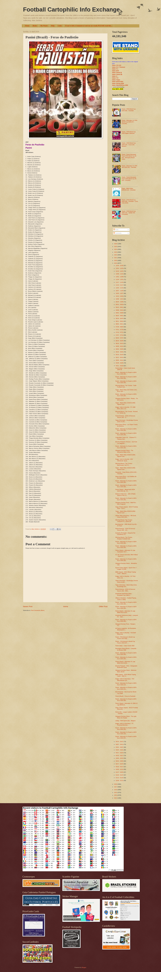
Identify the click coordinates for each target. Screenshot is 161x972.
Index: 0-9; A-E (116, 65)
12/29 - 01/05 (120, 265)
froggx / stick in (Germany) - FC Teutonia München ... (124, 724)
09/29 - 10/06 (120, 301)
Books (35, 26)
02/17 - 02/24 (120, 764)
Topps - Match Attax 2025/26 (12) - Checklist (128, 189)
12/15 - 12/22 (120, 271)
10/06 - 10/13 (120, 299)
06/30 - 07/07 (120, 338)
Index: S (114, 76)
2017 (115, 787)
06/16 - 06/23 (120, 343)
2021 (115, 257)
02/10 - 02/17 (120, 766)
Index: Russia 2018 (118, 83)
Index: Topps (116, 79)
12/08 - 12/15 (120, 274)
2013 (115, 798)
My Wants (44, 26)
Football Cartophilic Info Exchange (71, 9)
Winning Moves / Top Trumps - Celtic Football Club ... (125, 386)
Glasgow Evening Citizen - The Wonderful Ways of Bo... (124, 451)
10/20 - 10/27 (120, 293)
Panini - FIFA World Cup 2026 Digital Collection (129, 132)
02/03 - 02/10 (120, 769)
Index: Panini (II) (117, 74)
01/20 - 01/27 (120, 775)
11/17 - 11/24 (120, 282)
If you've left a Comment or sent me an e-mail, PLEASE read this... (88, 26)
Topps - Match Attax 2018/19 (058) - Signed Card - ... (125, 403)
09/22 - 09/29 (120, 304)
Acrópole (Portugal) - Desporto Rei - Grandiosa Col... (125, 533)
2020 (115, 260)
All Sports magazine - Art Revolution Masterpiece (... (125, 629)
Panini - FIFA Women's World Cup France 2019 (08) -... (125, 637)
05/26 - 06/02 (120, 352)
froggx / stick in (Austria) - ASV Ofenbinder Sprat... (124, 459)
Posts (115, 229)
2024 (115, 249)
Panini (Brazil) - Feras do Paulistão (125, 696)
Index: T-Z (115, 78)
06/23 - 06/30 (120, 340)
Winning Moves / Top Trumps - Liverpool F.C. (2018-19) (124, 520)
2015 (115, 792)
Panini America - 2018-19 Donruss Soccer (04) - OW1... (125, 590)
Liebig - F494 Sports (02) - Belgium (125, 720)
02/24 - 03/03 (120, 761)
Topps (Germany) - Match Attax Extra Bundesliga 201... (126, 585)
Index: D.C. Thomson (118, 67)
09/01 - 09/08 (120, 313)
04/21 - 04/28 (120, 365)
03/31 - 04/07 (120, 747)
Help (52, 26)
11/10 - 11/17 (120, 285)
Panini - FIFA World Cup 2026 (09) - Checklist (129, 109)
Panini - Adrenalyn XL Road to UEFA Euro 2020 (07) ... (125, 737)
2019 (115, 263)
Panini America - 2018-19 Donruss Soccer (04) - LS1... (125, 529)
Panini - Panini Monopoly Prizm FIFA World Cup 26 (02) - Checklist (129, 178)
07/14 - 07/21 (120, 332)
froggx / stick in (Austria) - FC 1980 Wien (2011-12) (125, 407)
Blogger (84, 967)
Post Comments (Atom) (37, 610)
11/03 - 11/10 (120, 288)
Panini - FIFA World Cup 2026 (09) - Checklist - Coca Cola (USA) (130, 201)
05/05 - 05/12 (120, 360)
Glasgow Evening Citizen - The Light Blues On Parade (125, 717)
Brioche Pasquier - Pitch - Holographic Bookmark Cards (126, 666)
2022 (115, 255)
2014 (115, 795)
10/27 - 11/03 (120, 290)
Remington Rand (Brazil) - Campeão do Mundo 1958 (125, 649)
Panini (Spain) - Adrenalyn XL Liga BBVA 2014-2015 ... (125, 611)
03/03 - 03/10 (120, 758)
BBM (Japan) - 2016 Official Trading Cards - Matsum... (125, 572)
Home (27, 26)
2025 (115, 246)
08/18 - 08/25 (120, 318)
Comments (117, 233)
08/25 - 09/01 (120, 315)
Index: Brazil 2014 (117, 81)
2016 (115, 789)
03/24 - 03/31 (120, 750)
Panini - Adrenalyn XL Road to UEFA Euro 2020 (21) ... (125, 688)
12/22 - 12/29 (120, 268)
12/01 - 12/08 (120, 276)
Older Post (103, 606)
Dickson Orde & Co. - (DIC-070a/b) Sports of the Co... (125, 494)
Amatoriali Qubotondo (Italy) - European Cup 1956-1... (123, 594)
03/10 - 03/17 (120, 755)
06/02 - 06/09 (120, 349)
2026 (115, 243)
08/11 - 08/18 (120, 321)
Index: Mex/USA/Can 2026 (120, 85)
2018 (115, 784)
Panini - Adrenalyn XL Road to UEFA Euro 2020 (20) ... (125, 728)
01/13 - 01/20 (120, 777)
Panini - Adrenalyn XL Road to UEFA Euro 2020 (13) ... (125, 683)
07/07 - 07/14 (120, 335)
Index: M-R (115, 70)
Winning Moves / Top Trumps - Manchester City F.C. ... (124, 464)
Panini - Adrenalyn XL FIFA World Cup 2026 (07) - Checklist (129, 122)
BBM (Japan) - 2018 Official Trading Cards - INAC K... (125, 675)
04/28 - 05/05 (120, 363)
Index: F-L (115, 69)
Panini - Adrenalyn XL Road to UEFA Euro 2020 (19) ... (125, 732)
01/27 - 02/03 (120, 772)
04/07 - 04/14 (120, 744)
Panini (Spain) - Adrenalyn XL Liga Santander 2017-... (125, 551)
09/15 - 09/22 (120, 307)
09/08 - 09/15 (120, 310)
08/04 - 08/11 (120, 324)
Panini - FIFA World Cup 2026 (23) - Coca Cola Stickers (129, 144)
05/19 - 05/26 (120, 354)
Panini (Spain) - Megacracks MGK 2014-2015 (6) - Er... (125, 490)
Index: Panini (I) (117, 72)
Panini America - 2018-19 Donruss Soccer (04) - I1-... (125, 416)
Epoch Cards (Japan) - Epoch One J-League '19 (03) (126, 568)
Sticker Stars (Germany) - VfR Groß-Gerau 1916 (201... (125, 516)
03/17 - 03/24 (120, 752)
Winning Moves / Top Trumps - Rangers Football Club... (124, 538)
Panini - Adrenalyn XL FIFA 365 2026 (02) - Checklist (129, 166)
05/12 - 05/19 (120, 357)
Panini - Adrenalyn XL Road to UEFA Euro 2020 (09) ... (125, 373)
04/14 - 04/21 (120, 741)
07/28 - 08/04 (120, 326)
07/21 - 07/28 (120, 329)
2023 (115, 252)
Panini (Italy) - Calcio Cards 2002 (124, 645)
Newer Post (27, 606)
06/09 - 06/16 (120, 346)
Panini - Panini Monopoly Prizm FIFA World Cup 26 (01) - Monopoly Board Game (129, 157)
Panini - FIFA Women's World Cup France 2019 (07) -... (125, 642)
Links (60, 26)
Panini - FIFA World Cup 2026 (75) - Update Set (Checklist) (129, 212)
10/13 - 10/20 (120, 296)
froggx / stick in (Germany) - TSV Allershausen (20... (124, 679)
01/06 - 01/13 (120, 780)
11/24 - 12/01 (120, 279)
